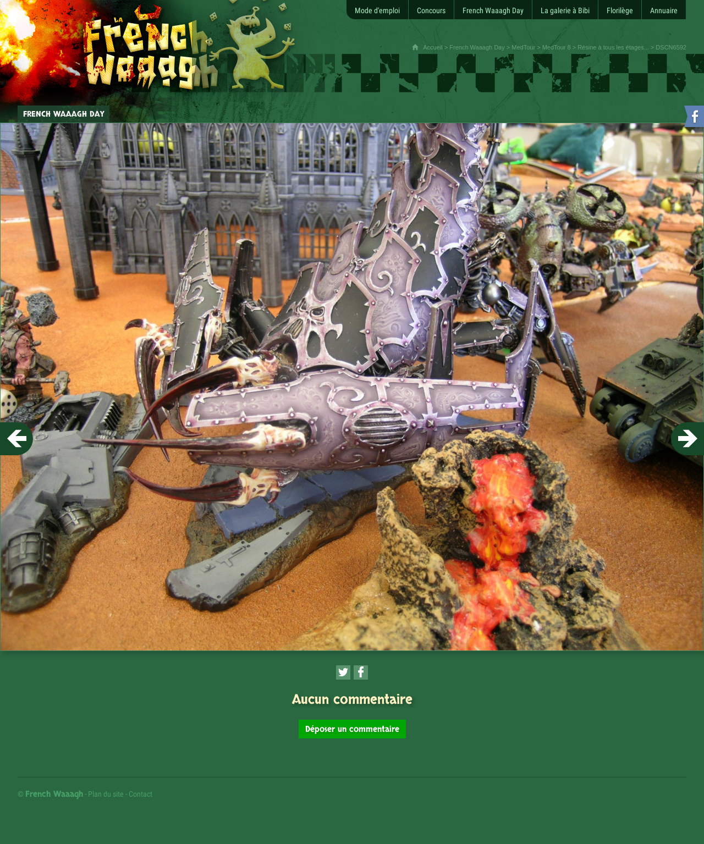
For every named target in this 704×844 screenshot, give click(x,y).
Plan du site (106, 794)
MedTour (523, 47)
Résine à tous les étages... (613, 47)
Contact (140, 794)
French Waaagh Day (476, 47)
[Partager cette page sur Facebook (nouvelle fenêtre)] (361, 672)
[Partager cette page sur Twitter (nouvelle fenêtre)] (343, 672)
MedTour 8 (556, 47)
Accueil (432, 47)
